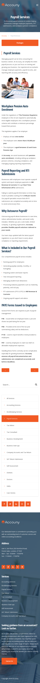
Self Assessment (12, 466)
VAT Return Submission (15, 459)
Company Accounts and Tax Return (19, 452)
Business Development (15, 439)
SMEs (9, 486)
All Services (10, 398)
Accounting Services (13, 405)
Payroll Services (12, 419)
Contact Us (9, 661)
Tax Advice (10, 425)
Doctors (9, 479)
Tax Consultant (12, 432)
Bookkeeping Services (14, 412)
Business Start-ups (13, 446)
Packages (20, 43)
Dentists (9, 473)
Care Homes (11, 493)
